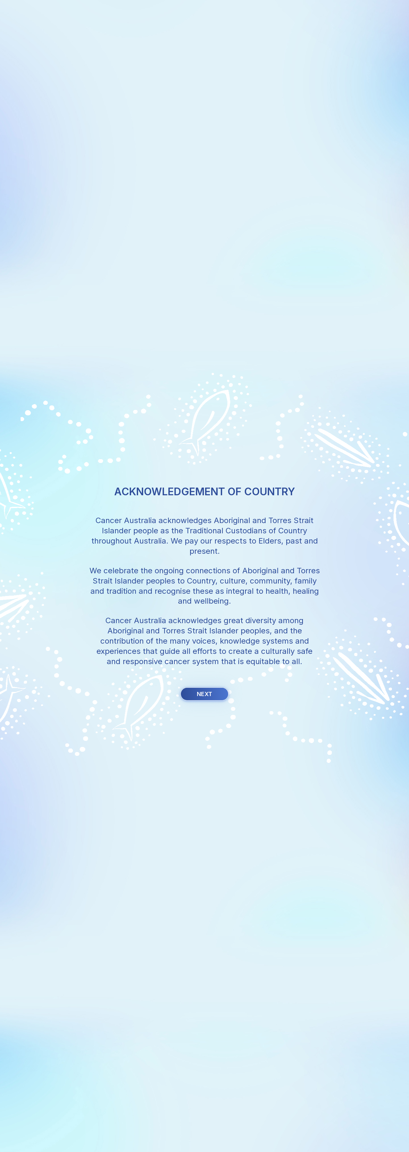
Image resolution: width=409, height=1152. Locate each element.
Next (204, 694)
